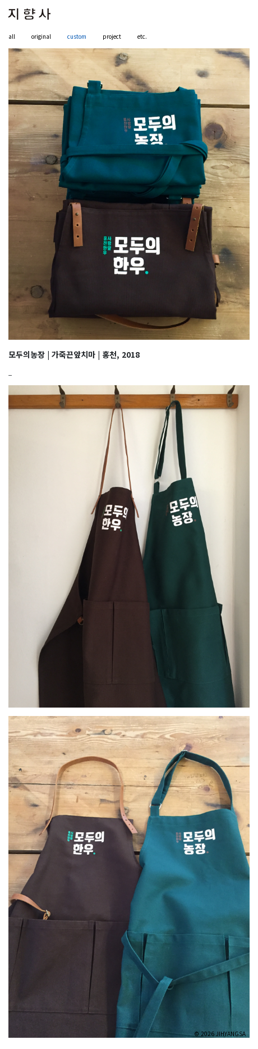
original (41, 36)
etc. (142, 36)
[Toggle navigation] (241, 14)
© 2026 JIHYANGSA (220, 1033)
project (112, 36)
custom (76, 36)
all (11, 36)
